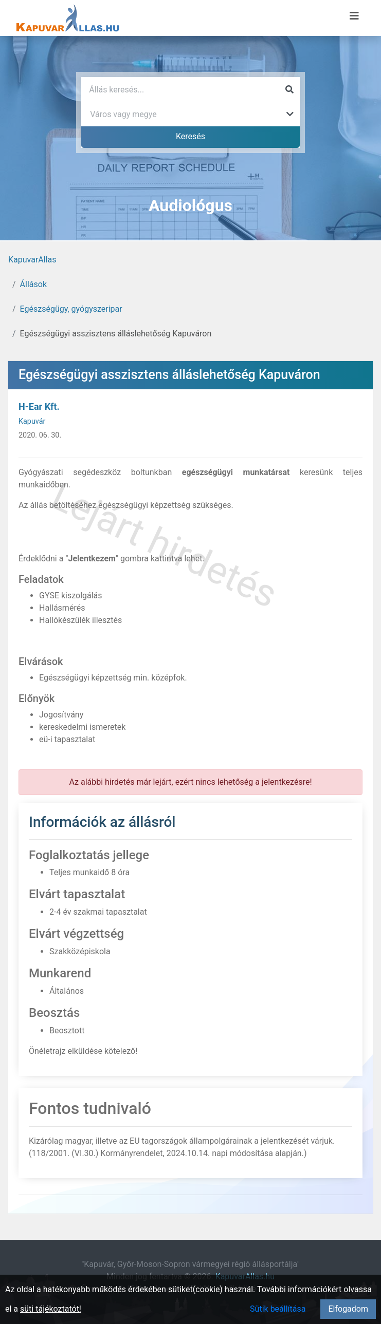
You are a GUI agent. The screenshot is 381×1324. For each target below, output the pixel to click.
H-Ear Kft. (39, 406)
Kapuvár (32, 421)
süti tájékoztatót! (50, 1309)
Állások (33, 284)
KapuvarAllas (32, 259)
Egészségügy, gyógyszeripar (71, 309)
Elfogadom (348, 1309)
